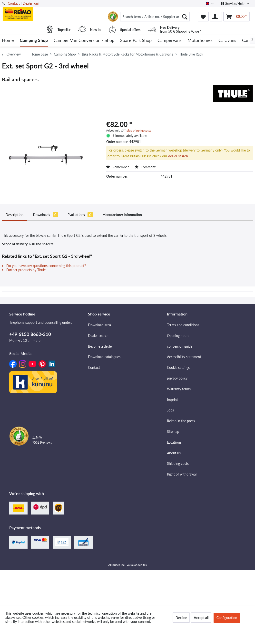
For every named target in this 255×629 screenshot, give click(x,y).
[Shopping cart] (236, 16)
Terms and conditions (183, 325)
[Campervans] (169, 41)
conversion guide (179, 346)
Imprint (172, 400)
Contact (14, 3)
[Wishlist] (203, 16)
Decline (181, 618)
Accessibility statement (184, 357)
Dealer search (98, 336)
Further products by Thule (24, 270)
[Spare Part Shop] (136, 41)
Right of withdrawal (181, 474)
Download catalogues (104, 357)
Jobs (170, 410)
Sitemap (173, 431)
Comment (145, 167)
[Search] (185, 16)
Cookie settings (178, 367)
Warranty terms (179, 389)
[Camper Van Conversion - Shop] (84, 41)
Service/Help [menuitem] (233, 3)
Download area (99, 325)
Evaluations (80, 214)
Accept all (201, 618)
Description (14, 215)
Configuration (226, 618)
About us (174, 453)
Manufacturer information (122, 215)
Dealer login (31, 3)
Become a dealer (100, 346)
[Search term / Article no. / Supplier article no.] (155, 16)
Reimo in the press (181, 421)
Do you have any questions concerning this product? (44, 266)
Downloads (45, 214)
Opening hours (178, 336)
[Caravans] (227, 41)
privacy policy (177, 378)
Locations (174, 442)
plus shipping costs (139, 130)
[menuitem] (155, 16)
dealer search (178, 156)
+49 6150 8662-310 (30, 334)
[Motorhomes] (200, 41)
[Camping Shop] (34, 41)
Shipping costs (178, 463)
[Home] (8, 41)
